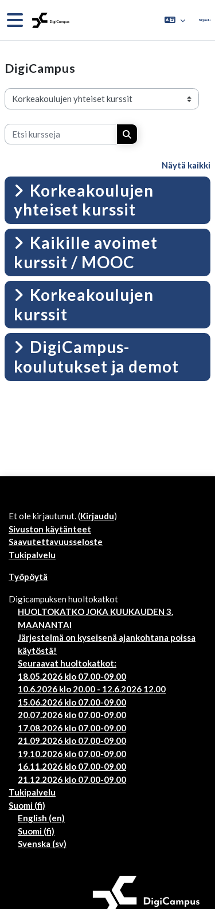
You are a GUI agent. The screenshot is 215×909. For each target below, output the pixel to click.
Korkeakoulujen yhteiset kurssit (84, 200)
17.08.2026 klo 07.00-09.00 (72, 728)
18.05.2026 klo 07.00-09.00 (72, 676)
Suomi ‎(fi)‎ (27, 805)
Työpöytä (28, 576)
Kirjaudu (204, 20)
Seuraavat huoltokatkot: (67, 663)
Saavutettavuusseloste (56, 541)
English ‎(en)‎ (41, 818)
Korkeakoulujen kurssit (84, 304)
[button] (175, 20)
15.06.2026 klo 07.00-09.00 (72, 702)
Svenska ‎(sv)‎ (42, 844)
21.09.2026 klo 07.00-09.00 (72, 740)
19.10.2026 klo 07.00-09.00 (72, 754)
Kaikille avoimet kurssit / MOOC (86, 252)
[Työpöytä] (50, 20)
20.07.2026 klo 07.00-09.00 (72, 715)
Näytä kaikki (186, 165)
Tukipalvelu (32, 555)
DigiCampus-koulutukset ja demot (96, 356)
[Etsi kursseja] (61, 134)
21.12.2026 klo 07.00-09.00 (72, 779)
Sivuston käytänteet (50, 529)
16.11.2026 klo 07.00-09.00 (72, 766)
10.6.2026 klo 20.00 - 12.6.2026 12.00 (92, 689)
